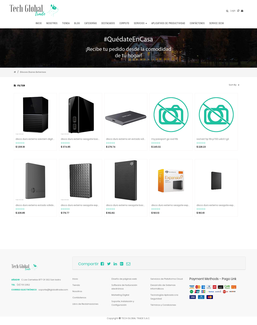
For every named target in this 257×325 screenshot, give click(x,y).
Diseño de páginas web (124, 278)
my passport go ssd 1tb (164, 139)
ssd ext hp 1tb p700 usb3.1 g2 (213, 139)
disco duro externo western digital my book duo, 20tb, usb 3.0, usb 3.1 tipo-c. (35, 139)
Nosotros (77, 291)
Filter (19, 85)
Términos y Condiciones (163, 304)
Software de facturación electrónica (124, 287)
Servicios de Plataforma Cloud (166, 278)
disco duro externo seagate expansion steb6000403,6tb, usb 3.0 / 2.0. (171, 205)
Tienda (76, 285)
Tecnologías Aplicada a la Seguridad (164, 296)
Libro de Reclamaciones (85, 303)
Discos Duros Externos (33, 72)
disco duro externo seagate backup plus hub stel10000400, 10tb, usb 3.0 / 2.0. (80, 139)
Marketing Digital (120, 294)
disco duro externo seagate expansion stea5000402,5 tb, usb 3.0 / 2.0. (80, 205)
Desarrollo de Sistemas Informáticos (163, 287)
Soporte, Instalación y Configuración (122, 303)
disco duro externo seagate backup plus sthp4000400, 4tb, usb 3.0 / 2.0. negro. (126, 205)
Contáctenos (79, 297)
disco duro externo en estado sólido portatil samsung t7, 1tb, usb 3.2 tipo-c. (126, 139)
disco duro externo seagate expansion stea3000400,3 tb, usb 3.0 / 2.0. (216, 205)
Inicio (75, 278)
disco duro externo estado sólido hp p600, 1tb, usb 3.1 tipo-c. (35, 205)
